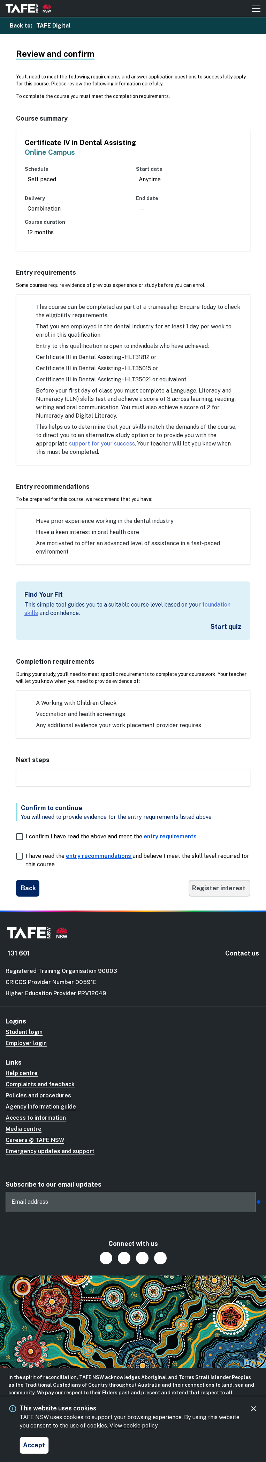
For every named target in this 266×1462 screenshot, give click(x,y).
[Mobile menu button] (256, 8)
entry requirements (170, 836)
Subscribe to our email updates (53, 1184)
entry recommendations (99, 856)
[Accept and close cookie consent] (34, 1445)
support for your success (102, 443)
